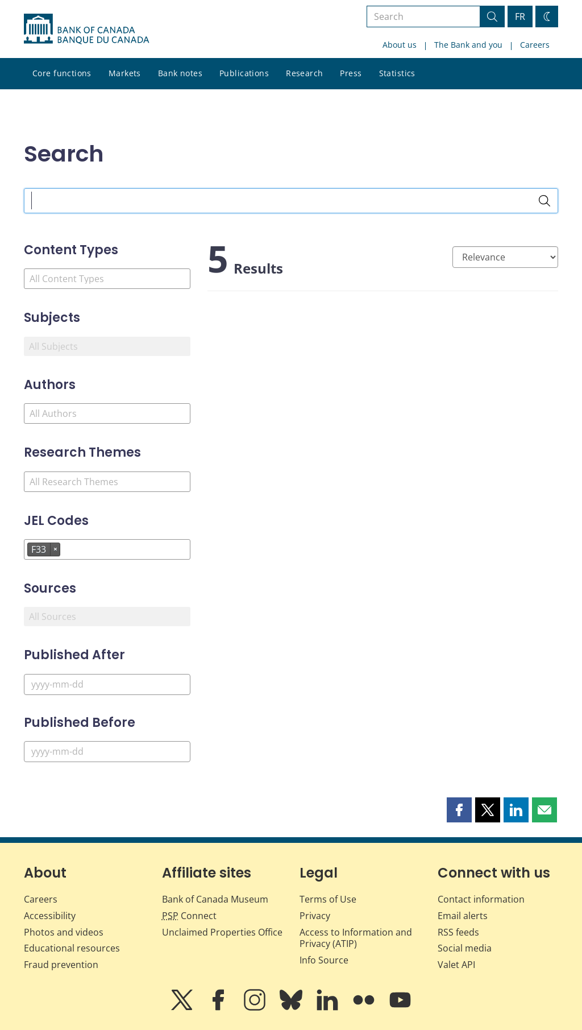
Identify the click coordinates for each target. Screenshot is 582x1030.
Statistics (397, 73)
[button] (459, 809)
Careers (535, 44)
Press (350, 73)
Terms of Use (328, 899)
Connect (189, 915)
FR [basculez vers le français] (520, 16)
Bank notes (180, 73)
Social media (465, 948)
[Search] (544, 200)
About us (400, 44)
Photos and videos (63, 932)
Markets (125, 73)
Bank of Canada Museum (215, 899)
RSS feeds (458, 932)
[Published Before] (107, 751)
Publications (244, 73)
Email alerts (463, 915)
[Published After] (107, 684)
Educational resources (72, 948)
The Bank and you (468, 44)
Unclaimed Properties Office (222, 932)
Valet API (456, 964)
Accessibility (50, 915)
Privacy (315, 915)
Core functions (62, 73)
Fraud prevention (61, 964)
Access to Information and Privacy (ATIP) (356, 938)
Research (304, 73)
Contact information (481, 899)
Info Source (324, 960)
